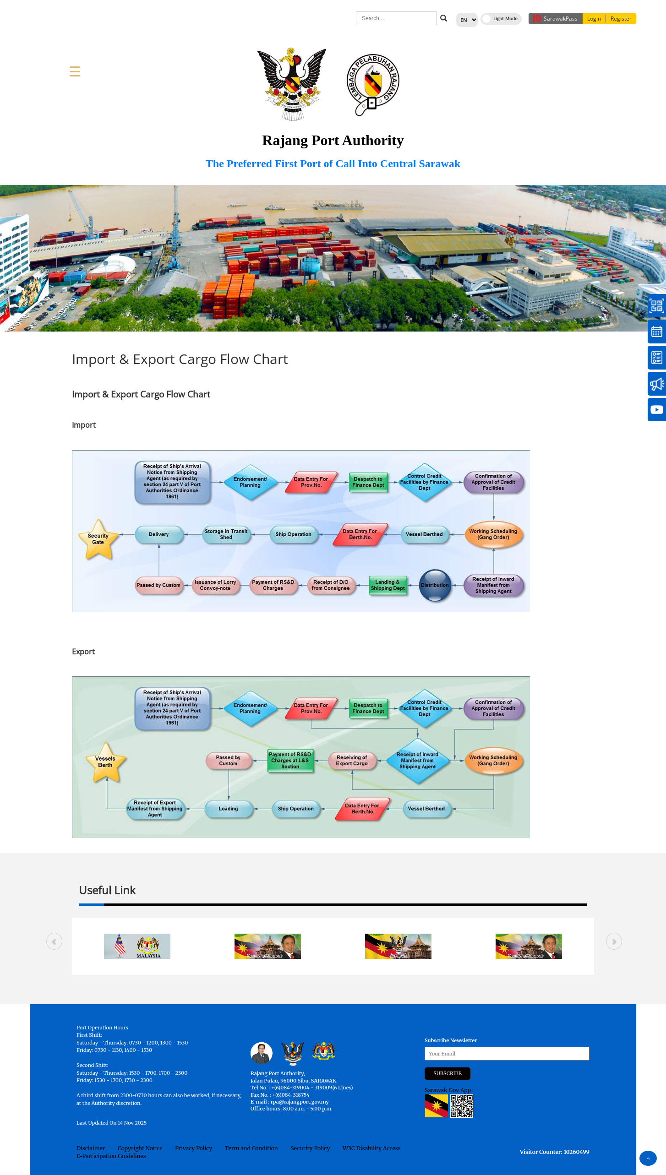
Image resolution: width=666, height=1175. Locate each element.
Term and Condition (251, 1148)
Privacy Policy (193, 1148)
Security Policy (310, 1148)
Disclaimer (90, 1148)
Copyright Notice (140, 1148)
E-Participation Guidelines (111, 1156)
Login (594, 18)
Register (621, 18)
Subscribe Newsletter (451, 1040)
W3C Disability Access (371, 1148)
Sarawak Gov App (448, 1090)
